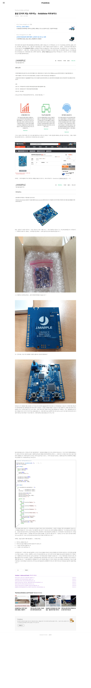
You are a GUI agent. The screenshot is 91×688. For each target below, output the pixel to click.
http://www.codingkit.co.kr (23, 24)
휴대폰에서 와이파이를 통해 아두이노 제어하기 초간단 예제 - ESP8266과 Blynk (29, 606)
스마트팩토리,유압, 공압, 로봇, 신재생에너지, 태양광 (28, 39)
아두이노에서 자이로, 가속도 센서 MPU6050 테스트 (24, 600)
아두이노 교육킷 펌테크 (22, 26)
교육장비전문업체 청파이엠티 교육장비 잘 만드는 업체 (31, 37)
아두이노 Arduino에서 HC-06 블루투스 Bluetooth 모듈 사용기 (26, 605)
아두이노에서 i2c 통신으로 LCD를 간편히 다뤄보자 (24, 597)
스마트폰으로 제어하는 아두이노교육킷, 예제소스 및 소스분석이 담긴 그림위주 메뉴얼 (36, 28)
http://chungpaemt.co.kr (22, 34)
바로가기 (47, 48)
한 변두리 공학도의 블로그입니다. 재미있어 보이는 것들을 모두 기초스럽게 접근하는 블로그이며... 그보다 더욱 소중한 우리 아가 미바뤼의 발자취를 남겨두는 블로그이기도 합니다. (43, 641)
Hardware (17, 595)
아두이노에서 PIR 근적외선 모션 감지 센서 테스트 (23, 603)
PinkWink (45, 3)
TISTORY (45, 685)
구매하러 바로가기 (63, 178)
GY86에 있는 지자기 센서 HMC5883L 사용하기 (23, 599)
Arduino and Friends (24, 595)
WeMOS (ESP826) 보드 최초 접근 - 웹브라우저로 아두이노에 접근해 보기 (28, 602)
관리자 (50, 685)
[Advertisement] (45, 575)
